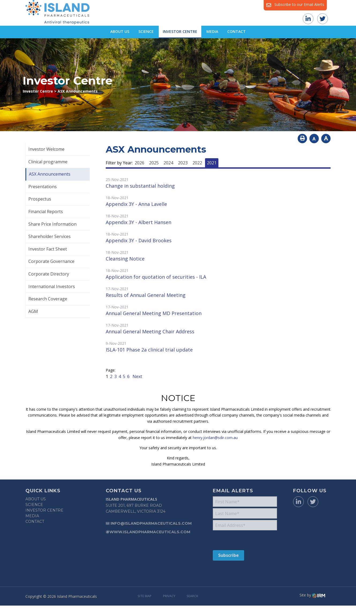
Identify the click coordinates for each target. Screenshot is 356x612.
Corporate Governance (51, 261)
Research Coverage (47, 299)
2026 (139, 163)
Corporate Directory (48, 274)
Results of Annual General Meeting (145, 295)
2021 (212, 163)
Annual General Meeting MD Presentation (154, 313)
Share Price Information (52, 224)
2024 (168, 163)
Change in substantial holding (140, 186)
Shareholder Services (49, 236)
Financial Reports (45, 211)
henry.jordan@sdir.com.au (215, 437)
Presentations (42, 187)
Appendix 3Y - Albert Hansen (138, 222)
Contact (236, 31)
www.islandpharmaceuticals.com (149, 532)
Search (192, 596)
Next (136, 376)
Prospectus (39, 199)
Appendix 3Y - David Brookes (139, 240)
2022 (197, 163)
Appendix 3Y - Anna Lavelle (136, 204)
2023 (183, 163)
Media (212, 31)
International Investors (51, 286)
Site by (312, 595)
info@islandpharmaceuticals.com (151, 523)
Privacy (169, 596)
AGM (33, 311)
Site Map (145, 596)
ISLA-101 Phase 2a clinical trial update (149, 349)
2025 (154, 163)
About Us (119, 31)
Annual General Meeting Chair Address (150, 331)
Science (146, 31)
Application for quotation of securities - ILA (156, 277)
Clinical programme (47, 162)
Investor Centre (180, 31)
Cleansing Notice (125, 258)
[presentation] (245, 540)
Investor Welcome (46, 149)
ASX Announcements (49, 174)
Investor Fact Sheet (47, 249)
